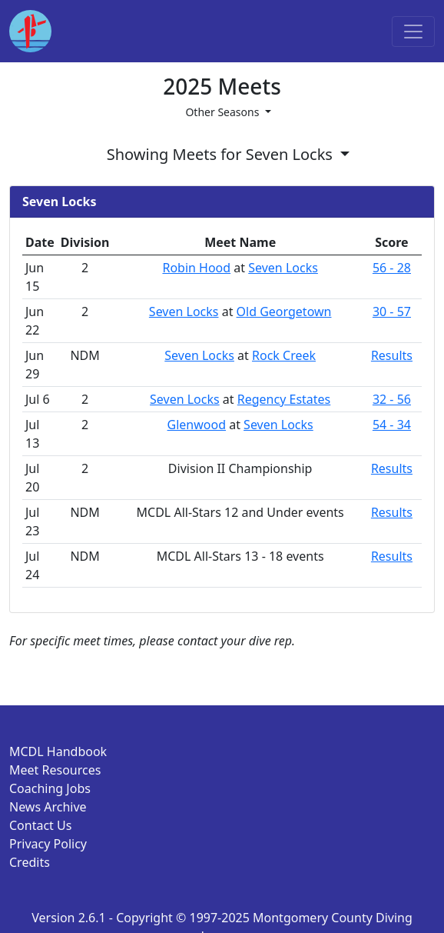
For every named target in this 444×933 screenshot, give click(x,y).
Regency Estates (284, 399)
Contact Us (40, 825)
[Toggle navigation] (413, 31)
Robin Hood (196, 267)
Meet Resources (55, 769)
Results (392, 355)
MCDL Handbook (58, 751)
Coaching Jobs (50, 788)
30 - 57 (392, 311)
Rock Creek (284, 355)
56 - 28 (392, 267)
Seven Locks (283, 267)
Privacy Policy (48, 843)
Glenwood (196, 424)
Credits (29, 862)
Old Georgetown (284, 311)
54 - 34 (392, 424)
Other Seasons (223, 112)
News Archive (48, 806)
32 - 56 (392, 399)
